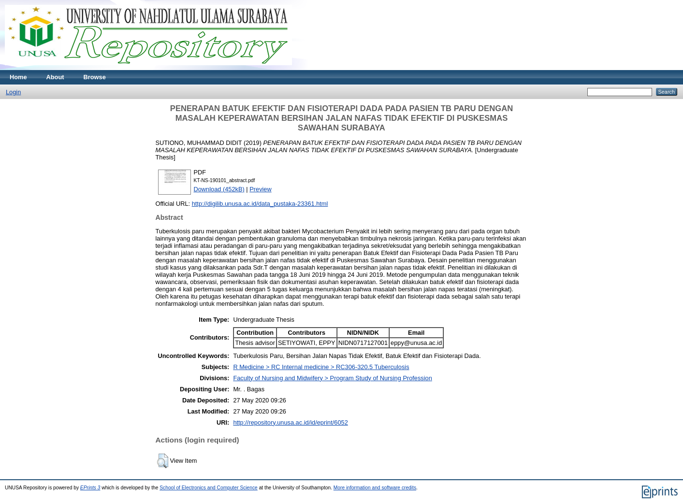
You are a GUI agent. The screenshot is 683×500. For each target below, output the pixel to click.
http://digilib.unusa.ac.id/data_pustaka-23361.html (260, 203)
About (55, 77)
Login (13, 92)
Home (18, 77)
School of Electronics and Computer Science (209, 487)
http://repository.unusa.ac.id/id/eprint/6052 (290, 422)
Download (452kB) (219, 189)
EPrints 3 (90, 487)
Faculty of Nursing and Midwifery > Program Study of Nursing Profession (332, 378)
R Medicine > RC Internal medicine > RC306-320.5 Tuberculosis (321, 367)
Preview (260, 189)
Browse (95, 77)
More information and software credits (375, 487)
